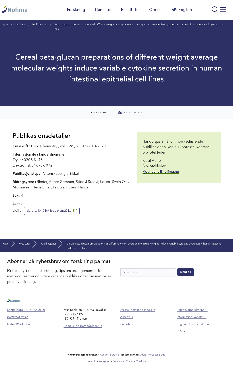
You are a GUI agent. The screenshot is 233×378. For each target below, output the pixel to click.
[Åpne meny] (213, 11)
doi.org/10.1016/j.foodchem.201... (52, 210)
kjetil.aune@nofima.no (161, 172)
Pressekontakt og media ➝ (137, 310)
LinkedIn (91, 361)
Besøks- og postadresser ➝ (83, 326)
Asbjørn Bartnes (109, 355)
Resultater (130, 10)
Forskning (76, 10)
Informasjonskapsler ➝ (192, 317)
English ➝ (126, 324)
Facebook (118, 361)
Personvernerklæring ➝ (192, 310)
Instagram (104, 361)
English (182, 9)
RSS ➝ (181, 331)
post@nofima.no (17, 317)
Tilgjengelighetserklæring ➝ (195, 324)
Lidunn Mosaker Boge (152, 355)
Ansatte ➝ (126, 317)
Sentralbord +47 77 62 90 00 (26, 310)
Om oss (156, 10)
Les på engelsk (130, 112)
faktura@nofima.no (19, 324)
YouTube (141, 361)
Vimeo (130, 361)
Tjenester (103, 10)
